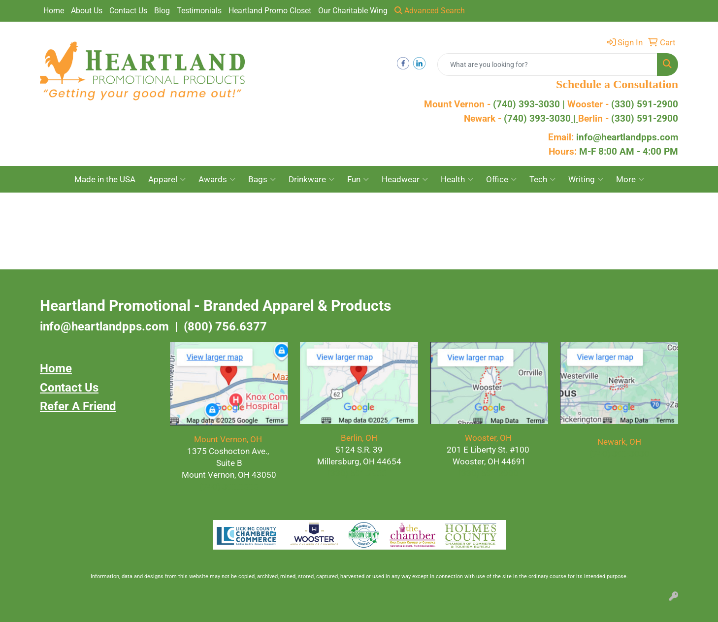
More (630, 179)
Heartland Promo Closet (269, 10)
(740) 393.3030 (229, 486)
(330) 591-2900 (644, 104)
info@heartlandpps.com (627, 137)
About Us (86, 10)
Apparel (167, 179)
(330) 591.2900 (357, 473)
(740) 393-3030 (541, 118)
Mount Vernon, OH (229, 439)
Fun (358, 179)
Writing (585, 179)
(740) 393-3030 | (530, 104)
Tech (542, 179)
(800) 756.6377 (225, 326)
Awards (216, 179)
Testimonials (199, 10)
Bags (262, 179)
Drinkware (311, 179)
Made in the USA (104, 179)
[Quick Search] (547, 64)
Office (501, 179)
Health (457, 179)
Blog (162, 10)
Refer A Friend (78, 406)
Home (53, 10)
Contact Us (128, 10)
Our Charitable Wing (353, 10)
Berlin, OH (359, 438)
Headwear (405, 179)
